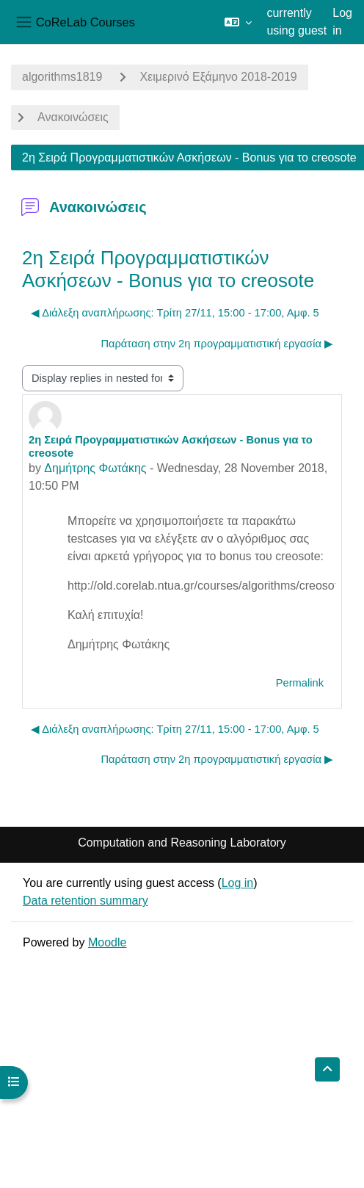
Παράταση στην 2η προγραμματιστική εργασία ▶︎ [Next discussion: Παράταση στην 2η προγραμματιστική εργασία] (217, 343)
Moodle (107, 942)
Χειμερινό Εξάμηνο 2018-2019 (217, 76)
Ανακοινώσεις (73, 117)
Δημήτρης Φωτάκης (95, 468)
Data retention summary (85, 900)
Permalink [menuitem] (300, 683)
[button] (238, 22)
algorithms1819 (62, 76)
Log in (342, 22)
